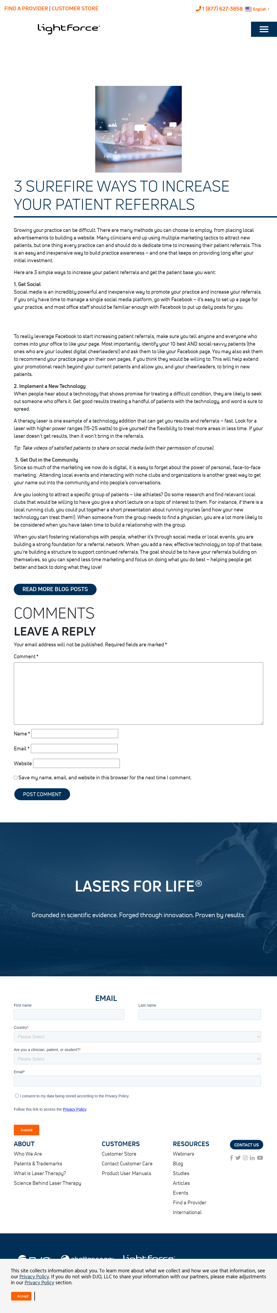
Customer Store (119, 1153)
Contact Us (246, 1144)
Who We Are (28, 1153)
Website (23, 763)
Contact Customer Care (127, 1163)
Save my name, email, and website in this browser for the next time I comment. (105, 777)
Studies (181, 1173)
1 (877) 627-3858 (219, 8)
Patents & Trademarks (38, 1163)
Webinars (183, 1153)
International (187, 1212)
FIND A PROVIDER (26, 8)
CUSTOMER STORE (75, 8)
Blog (109, 166)
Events (180, 1192)
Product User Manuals (126, 1173)
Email (22, 748)
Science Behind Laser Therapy (47, 1183)
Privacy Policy (34, 1277)
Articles (181, 1183)
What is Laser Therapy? (40, 1173)
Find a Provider (189, 1202)
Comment (26, 656)
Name (22, 733)
